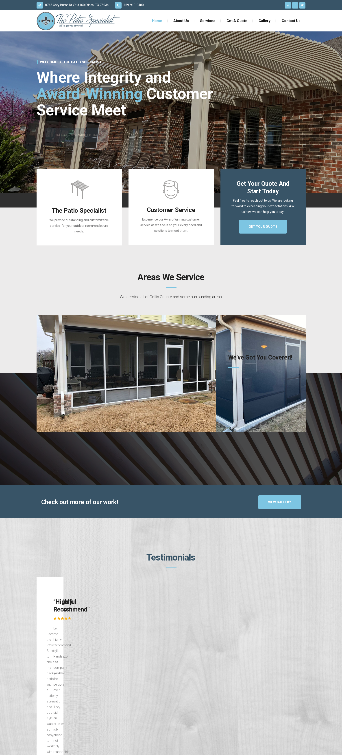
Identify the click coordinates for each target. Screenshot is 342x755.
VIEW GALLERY (279, 502)
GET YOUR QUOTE (263, 226)
